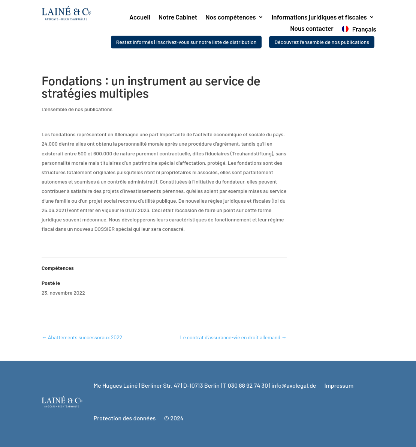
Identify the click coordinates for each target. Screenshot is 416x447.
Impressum (338, 385)
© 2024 (173, 417)
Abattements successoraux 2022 (82, 337)
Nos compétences (230, 17)
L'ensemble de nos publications (77, 109)
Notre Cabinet (178, 17)
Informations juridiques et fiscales (319, 17)
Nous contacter (311, 29)
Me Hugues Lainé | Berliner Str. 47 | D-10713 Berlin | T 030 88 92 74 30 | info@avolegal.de (205, 385)
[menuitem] (358, 30)
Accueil (139, 17)
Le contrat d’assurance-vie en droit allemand (233, 337)
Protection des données (125, 417)
